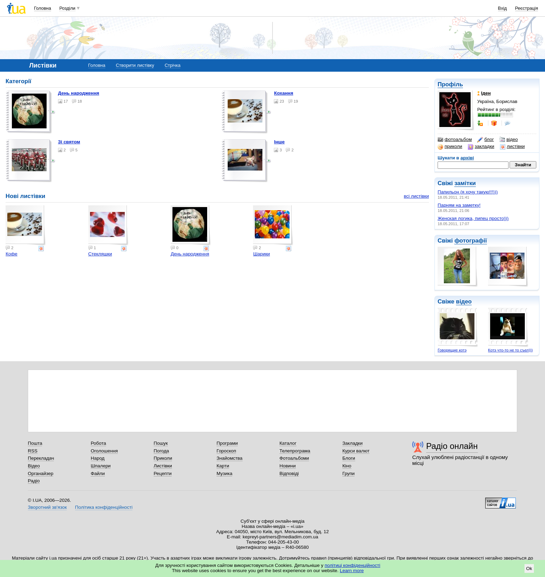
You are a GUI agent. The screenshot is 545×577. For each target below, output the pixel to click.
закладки (481, 146)
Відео (34, 465)
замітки (465, 183)
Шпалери (101, 465)
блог (485, 139)
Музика (224, 473)
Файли (98, 473)
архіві (467, 157)
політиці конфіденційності (352, 565)
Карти (223, 465)
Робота (98, 443)
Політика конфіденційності (103, 507)
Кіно (346, 465)
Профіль (450, 84)
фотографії (470, 240)
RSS (33, 450)
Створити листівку (135, 65)
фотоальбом (455, 139)
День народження (78, 93)
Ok (529, 568)
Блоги (348, 458)
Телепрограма (294, 450)
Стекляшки (100, 253)
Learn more (352, 570)
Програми (227, 443)
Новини (287, 465)
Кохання (283, 93)
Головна (42, 8)
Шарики (261, 253)
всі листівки (416, 196)
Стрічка (172, 65)
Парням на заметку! (459, 205)
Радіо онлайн (452, 446)
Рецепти (163, 473)
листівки (512, 146)
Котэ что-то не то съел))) (510, 350)
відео (508, 139)
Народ (98, 458)
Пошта (35, 443)
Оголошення (104, 450)
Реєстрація (526, 8)
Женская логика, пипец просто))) (473, 218)
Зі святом (69, 141)
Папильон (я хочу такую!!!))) (468, 192)
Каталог (287, 443)
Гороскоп (226, 450)
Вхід (502, 8)
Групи (348, 473)
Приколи (163, 458)
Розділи (67, 8)
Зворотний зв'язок (47, 507)
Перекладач (41, 458)
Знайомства (230, 458)
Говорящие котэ (452, 350)
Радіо (34, 480)
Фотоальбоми (294, 458)
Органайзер (40, 473)
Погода (161, 450)
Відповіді (289, 473)
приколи (450, 146)
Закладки (352, 443)
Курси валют (355, 450)
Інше (279, 141)
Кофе (11, 253)
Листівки (163, 465)
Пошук (161, 443)
